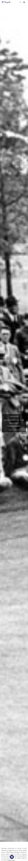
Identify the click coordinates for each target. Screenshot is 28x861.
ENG (20, 2)
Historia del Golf (14, 416)
